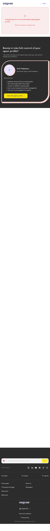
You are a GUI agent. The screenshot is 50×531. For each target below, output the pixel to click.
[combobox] (5, 461)
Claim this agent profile (16, 96)
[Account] (43, 4)
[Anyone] (8, 3)
